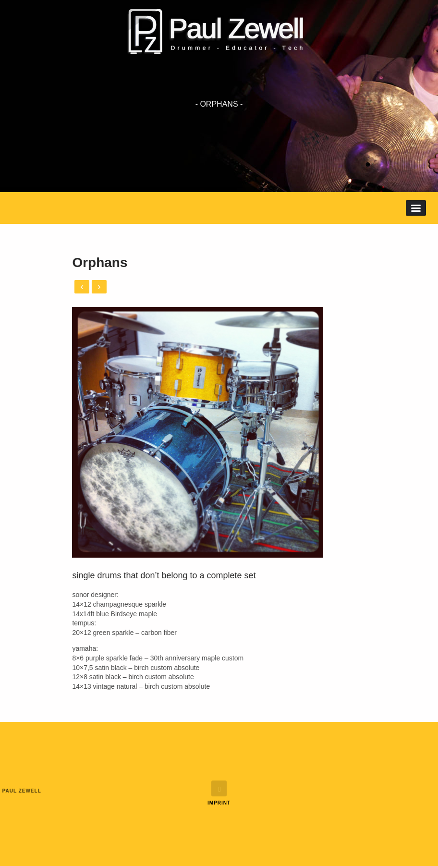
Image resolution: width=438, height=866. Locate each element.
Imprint (219, 802)
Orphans (63, 262)
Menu (416, 208)
